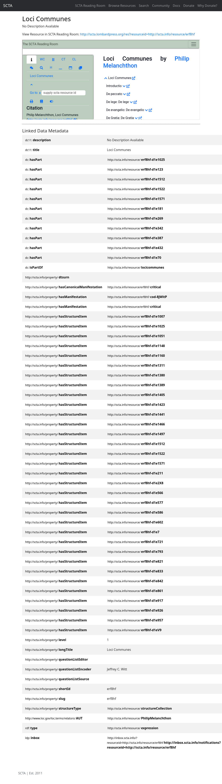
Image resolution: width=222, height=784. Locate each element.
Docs (176, 5)
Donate (188, 5)
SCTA (7, 5)
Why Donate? (207, 5)
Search (144, 5)
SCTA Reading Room (90, 5)
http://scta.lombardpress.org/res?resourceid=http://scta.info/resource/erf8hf (137, 34)
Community (161, 5)
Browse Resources (122, 5)
